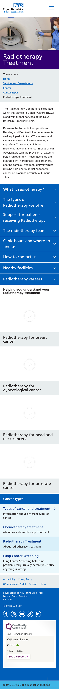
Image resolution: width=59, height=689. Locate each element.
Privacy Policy (25, 579)
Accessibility (9, 579)
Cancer (7, 88)
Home (6, 78)
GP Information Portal (14, 584)
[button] (29, 189)
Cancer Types (10, 92)
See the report (17, 656)
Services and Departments (18, 83)
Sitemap (33, 584)
